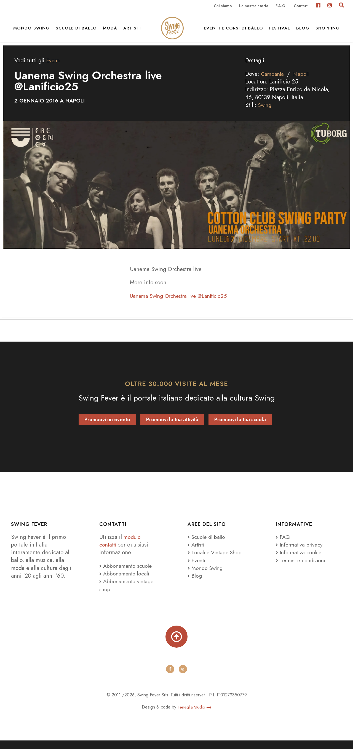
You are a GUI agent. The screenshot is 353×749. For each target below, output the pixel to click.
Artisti (132, 30)
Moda (110, 30)
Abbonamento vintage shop (127, 593)
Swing (265, 112)
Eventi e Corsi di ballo (233, 30)
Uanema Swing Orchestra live (182, 303)
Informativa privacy (300, 552)
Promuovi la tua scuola (240, 426)
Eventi (53, 68)
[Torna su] (176, 644)
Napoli (303, 81)
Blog (302, 30)
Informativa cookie (300, 560)
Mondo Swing (31, 30)
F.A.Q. (281, 6)
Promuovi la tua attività (172, 426)
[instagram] (183, 678)
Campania (273, 81)
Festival (279, 30)
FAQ (283, 544)
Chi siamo (223, 6)
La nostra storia (253, 6)
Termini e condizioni (303, 567)
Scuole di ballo (76, 30)
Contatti (301, 6)
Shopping (327, 30)
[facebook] (170, 678)
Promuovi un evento (107, 426)
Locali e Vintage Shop (218, 560)
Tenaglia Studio (194, 715)
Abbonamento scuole (126, 573)
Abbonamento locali (125, 581)
